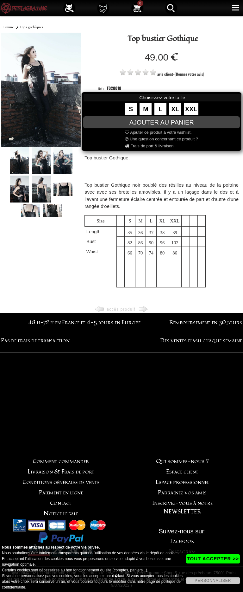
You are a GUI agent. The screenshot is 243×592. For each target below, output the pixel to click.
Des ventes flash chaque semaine (201, 340)
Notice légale (61, 514)
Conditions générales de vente (60, 482)
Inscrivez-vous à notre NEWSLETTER (182, 507)
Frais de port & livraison (149, 146)
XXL (191, 109)
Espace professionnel (182, 482)
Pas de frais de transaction (35, 340)
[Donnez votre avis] (189, 74)
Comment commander (61, 461)
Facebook (182, 541)
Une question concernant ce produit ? (161, 139)
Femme (8, 27)
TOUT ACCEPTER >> (213, 558)
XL (175, 109)
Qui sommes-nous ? (182, 461)
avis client (165, 74)
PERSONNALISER (213, 580)
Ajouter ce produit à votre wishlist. (158, 132)
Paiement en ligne (61, 493)
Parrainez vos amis (182, 493)
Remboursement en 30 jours (205, 322)
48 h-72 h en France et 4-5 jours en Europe (84, 322)
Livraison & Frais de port (61, 472)
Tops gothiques (31, 27)
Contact (61, 503)
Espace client (182, 472)
